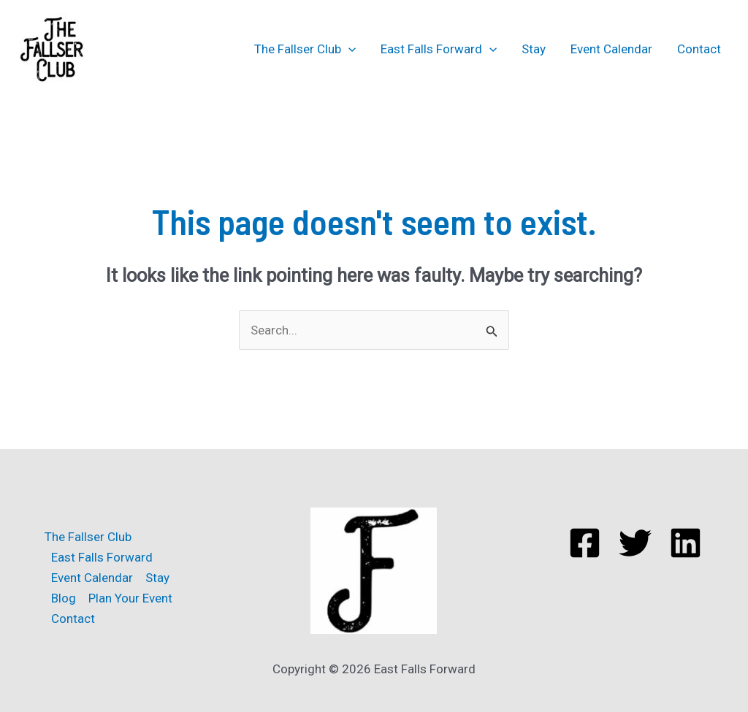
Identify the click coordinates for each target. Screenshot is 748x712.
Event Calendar (611, 49)
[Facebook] (584, 543)
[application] (348, 48)
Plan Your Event (130, 598)
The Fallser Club (305, 48)
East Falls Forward (439, 48)
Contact (699, 49)
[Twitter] (635, 543)
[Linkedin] (685, 543)
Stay (534, 49)
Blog (63, 598)
